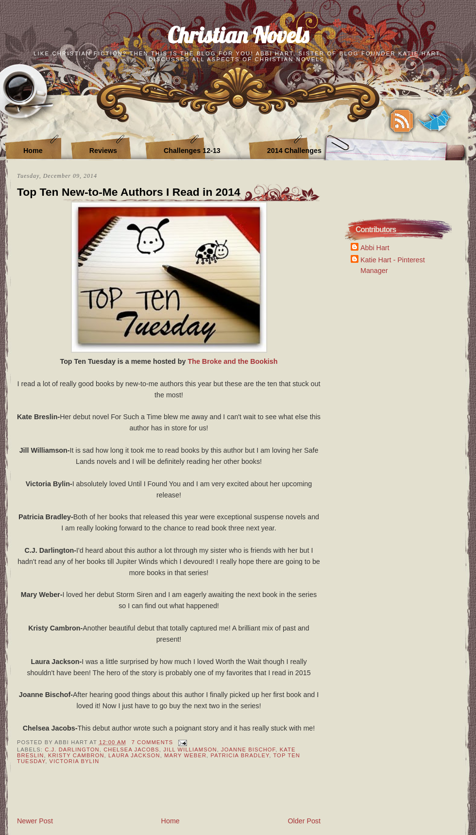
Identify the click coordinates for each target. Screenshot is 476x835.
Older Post (304, 821)
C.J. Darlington (72, 749)
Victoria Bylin (75, 761)
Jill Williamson (190, 749)
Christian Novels (238, 35)
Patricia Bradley (240, 755)
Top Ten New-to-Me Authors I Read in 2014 (128, 192)
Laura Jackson (134, 755)
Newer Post (35, 821)
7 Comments (152, 742)
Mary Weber (185, 755)
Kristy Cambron (76, 755)
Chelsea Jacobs (131, 749)
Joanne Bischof (248, 749)
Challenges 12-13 (192, 150)
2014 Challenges (294, 150)
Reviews (103, 150)
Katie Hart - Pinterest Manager (392, 265)
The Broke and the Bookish (232, 361)
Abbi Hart (375, 248)
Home (33, 150)
